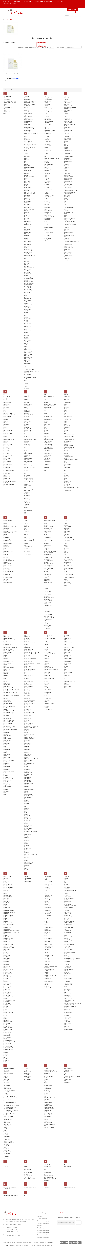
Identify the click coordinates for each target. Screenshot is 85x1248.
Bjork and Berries (48, 164)
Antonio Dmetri (27, 287)
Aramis (25, 314)
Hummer (5, 579)
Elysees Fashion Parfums (30, 439)
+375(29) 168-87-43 (40, 1)
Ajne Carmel (27, 156)
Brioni (45, 209)
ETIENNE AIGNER (28, 492)
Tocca (5, 1127)
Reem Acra (46, 901)
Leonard (5, 709)
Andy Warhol (27, 246)
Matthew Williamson (29, 738)
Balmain (46, 105)
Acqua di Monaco (28, 115)
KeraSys (66, 546)
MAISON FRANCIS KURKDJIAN (31, 652)
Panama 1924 (7, 889)
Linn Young (6, 741)
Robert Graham (48, 940)
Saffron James (67, 882)
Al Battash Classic (28, 166)
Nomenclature (47, 692)
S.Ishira (66, 878)
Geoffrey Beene (68, 416)
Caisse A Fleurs (68, 105)
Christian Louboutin (69, 182)
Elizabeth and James (29, 428)
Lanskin (5, 678)
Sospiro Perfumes (68, 980)
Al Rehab (26, 175)
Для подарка (67, 1166)
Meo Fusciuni (27, 769)
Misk (25, 806)
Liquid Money (6, 743)
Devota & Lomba (7, 444)
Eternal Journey (28, 490)
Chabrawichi (67, 153)
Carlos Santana (68, 121)
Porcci (5, 1024)
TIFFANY (5, 1121)
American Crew (27, 224)
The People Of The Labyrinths (11, 1105)
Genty (65, 413)
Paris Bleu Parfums (8, 940)
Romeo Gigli (47, 961)
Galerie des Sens (68, 398)
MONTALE (26, 837)
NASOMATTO (47, 644)
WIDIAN (66, 1081)
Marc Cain (26, 689)
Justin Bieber (47, 623)
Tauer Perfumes (7, 1074)
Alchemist (26, 190)
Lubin (4, 794)
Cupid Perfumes (68, 252)
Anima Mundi (27, 257)
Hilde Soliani (6, 556)
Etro (25, 512)
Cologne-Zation (68, 220)
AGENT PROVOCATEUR (29, 147)
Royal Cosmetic (48, 972)
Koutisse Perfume (68, 574)
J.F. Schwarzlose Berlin (49, 520)
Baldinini (46, 102)
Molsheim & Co (27, 819)
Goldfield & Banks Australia (71, 459)
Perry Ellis (5, 978)
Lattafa (5, 681)
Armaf (25, 329)
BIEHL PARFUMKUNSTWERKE (51, 158)
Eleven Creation (28, 421)
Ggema (66, 430)
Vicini (45, 1096)
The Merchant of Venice (9, 1102)
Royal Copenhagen (49, 970)
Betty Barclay (47, 150)
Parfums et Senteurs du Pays (11, 930)
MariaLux (26, 707)
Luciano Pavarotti (8, 778)
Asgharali (26, 348)
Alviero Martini (27, 218)
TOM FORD (6, 1133)
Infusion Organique (29, 540)
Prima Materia (7, 1037)
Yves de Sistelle (28, 1175)
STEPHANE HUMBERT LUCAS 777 (72, 1003)
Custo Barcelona (68, 253)
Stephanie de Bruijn (69, 1004)
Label (4, 666)
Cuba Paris (67, 249)
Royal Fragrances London (50, 975)
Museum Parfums (28, 862)
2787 (4, 110)
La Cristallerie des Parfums (10, 647)
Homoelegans (7, 563)
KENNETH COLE (68, 542)
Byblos (45, 229)
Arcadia (26, 317)
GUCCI (65, 473)
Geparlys (66, 421)
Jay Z (45, 546)
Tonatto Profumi (7, 1141)
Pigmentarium (7, 1004)
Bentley (46, 138)
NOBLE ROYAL (47, 689)
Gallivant (66, 401)
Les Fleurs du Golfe (8, 721)
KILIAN (65, 556)
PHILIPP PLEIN (7, 986)
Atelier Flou (26, 362)
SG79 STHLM (67, 932)
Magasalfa (26, 644)
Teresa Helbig (7, 1088)
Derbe (5, 438)
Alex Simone (27, 195)
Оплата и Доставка (42, 1218)
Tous (4, 1147)
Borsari (45, 190)
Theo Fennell (6, 1115)
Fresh (45, 462)
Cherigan (66, 167)
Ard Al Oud (26, 320)
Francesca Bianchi (48, 444)
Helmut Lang (6, 539)
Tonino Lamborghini (8, 1142)
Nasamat (46, 641)
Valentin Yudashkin (49, 1070)
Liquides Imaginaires (8, 744)
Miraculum (26, 803)
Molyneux (26, 822)
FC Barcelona (47, 407)
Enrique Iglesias (28, 458)
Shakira (66, 938)
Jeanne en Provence (49, 568)
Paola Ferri (6, 898)
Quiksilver (26, 879)
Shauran (66, 941)
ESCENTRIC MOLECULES (30, 472)
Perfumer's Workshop (9, 973)
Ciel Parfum (67, 195)
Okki (65, 646)
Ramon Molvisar (48, 884)
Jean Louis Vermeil (48, 556)
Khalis (65, 551)
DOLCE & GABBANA (8, 470)
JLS (44, 585)
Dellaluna (5, 428)
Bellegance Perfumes (49, 130)
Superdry (66, 1015)
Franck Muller (47, 450)
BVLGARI (46, 224)
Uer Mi (25, 1070)
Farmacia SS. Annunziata (50, 404)
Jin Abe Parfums (48, 582)
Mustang (26, 866)
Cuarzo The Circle (68, 247)
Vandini (46, 1079)
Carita (65, 116)
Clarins (65, 204)
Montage (26, 836)
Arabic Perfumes (28, 311)
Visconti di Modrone (49, 1115)
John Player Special (49, 597)
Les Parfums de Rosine (9, 726)
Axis (25, 382)
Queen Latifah (27, 878)
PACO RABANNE (7, 876)
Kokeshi (66, 566)
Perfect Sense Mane (8, 970)
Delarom (5, 427)
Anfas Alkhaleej (28, 249)
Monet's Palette (28, 828)
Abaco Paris (27, 99)
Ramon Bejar (47, 882)
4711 (4, 113)
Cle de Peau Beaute (69, 207)
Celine (65, 144)
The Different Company (9, 1094)
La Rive (5, 660)
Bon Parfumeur (48, 181)
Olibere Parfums (68, 650)
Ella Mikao (26, 436)
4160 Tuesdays (7, 111)
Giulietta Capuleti (68, 452)
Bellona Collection (48, 132)
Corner (65, 230)
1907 (4, 105)
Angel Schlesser (28, 252)
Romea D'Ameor (48, 960)
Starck (65, 992)
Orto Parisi (66, 680)
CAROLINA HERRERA (69, 124)
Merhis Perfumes (28, 774)
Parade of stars (7, 902)
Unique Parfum (27, 1076)
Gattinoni (66, 407)
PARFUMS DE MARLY (8, 924)
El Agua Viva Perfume (29, 415)
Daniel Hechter (7, 402)
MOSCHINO (26, 853)
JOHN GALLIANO (48, 594)
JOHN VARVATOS (48, 600)
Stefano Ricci (67, 997)
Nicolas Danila (47, 670)
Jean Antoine (47, 548)
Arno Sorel (26, 334)
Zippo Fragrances (48, 1175)
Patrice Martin (7, 953)
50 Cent (5, 115)
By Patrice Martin (48, 227)
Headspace (6, 534)
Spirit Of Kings (67, 989)
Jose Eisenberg (48, 605)
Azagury (26, 383)
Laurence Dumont (8, 687)
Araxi (25, 315)
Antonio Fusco (27, 289)
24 (4, 108)
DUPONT (5, 483)
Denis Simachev (7, 433)
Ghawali (66, 432)
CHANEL (66, 155)
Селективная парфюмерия (10, 1195)
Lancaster (6, 791)
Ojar (65, 644)
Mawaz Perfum (27, 744)
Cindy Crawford (68, 200)
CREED (65, 243)
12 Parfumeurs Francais (9, 102)
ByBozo (46, 230)
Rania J (45, 890)
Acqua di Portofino (28, 118)
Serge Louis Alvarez (69, 921)
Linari (4, 737)
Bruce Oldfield (47, 212)
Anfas (25, 247)
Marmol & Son (27, 720)
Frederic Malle (47, 461)
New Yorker (47, 661)
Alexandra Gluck (28, 200)
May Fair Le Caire (28, 754)
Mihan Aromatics (28, 788)
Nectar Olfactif (47, 652)
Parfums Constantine (9, 919)
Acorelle (26, 108)
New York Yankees (48, 660)
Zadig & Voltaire (48, 1165)
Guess (65, 478)
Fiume (45, 422)
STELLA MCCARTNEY (69, 1000)
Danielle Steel (7, 405)
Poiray (5, 1015)
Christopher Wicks (68, 193)
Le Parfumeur (7, 701)
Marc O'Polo (27, 697)
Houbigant (6, 568)
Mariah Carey (27, 706)
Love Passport (7, 769)
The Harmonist (7, 1099)
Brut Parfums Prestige (49, 216)
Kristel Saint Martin (69, 577)
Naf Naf (46, 707)
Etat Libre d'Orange (29, 489)
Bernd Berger (47, 142)
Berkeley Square (48, 141)
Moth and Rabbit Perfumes (30, 854)
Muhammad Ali (27, 859)
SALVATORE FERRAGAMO (70, 890)
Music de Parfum (28, 863)
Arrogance (26, 338)
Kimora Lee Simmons (69, 583)
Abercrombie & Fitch (29, 102)
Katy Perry (66, 534)
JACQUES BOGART (48, 526)
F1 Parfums (46, 395)
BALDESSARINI (47, 101)
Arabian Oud (27, 306)
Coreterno (66, 229)
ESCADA (26, 470)
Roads (45, 936)
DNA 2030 (6, 469)
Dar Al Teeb (6, 407)
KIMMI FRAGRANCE (69, 560)
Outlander (66, 687)
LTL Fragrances (7, 777)
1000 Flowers (6, 99)
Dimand (5, 459)
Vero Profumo (47, 1088)
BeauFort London (48, 121)
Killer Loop (66, 557)
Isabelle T (26, 548)
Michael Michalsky (28, 783)
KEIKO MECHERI (68, 537)
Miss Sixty (26, 808)
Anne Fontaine (27, 269)
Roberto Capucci (48, 943)
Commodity (67, 223)
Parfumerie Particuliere (9, 912)
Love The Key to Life (8, 771)
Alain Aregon (27, 181)
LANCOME (6, 677)
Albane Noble (27, 187)
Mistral (25, 811)
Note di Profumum (48, 697)
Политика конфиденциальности (45, 1221)
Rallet (45, 879)
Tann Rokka (6, 1071)
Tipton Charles (7, 1124)
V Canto (46, 1068)
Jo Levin (46, 587)
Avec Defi (26, 379)
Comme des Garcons (69, 221)
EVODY (25, 501)
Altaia (25, 213)
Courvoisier (67, 240)
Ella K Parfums (27, 435)
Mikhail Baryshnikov (29, 789)
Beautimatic (47, 122)
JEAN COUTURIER (48, 553)
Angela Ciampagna (29, 253)
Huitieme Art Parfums (9, 576)
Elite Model (26, 427)
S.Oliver (66, 879)
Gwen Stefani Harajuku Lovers (72, 487)
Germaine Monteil (68, 425)
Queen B (26, 876)
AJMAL (25, 155)
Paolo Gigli (6, 899)
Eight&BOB (27, 410)
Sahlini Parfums (68, 886)
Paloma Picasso (7, 884)
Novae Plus (47, 700)
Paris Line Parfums (8, 944)
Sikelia (65, 953)
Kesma (65, 549)
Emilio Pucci (27, 444)
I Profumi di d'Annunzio (29, 522)
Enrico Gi (26, 456)
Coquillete (66, 227)
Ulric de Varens (27, 1071)
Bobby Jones (47, 235)
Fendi (45, 412)
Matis (25, 735)
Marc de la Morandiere (29, 691)
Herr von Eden (7, 549)
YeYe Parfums (27, 1169)
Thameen (5, 1093)
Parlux (5, 950)
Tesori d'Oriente (7, 1091)
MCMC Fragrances (28, 760)
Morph (25, 849)
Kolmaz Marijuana (68, 568)
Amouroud (26, 235)
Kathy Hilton (67, 532)
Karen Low (66, 525)
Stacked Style (67, 990)
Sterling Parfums (68, 1007)
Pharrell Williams (7, 983)
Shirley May (67, 946)
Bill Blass (46, 161)
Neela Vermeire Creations (50, 653)
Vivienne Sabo (47, 1119)
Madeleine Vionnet (28, 640)
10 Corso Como (7, 96)
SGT (65, 933)
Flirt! (45, 427)
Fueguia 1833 (47, 467)
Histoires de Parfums (8, 560)
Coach (65, 215)
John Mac (46, 596)
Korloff (65, 570)
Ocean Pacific (67, 638)
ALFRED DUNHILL (28, 203)
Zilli (44, 1174)
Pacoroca (5, 879)
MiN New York (27, 802)
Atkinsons (26, 365)
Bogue (45, 176)
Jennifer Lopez (47, 625)
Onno (65, 664)
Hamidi (5, 525)
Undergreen (27, 1073)
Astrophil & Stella (28, 354)
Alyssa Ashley (27, 221)
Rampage (46, 887)
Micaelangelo (27, 777)
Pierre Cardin (6, 995)
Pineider (5, 1006)
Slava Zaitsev (67, 966)
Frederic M (46, 459)
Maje (25, 672)
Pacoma (5, 878)
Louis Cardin (6, 765)
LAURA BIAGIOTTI (7, 684)
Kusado (66, 580)
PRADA (5, 1031)
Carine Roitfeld (68, 115)
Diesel (5, 456)
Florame (46, 430)
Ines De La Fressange (29, 539)
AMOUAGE (26, 233)
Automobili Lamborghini (30, 377)
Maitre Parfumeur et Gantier (31, 669)
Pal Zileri (5, 882)
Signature (66, 950)
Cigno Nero (67, 196)
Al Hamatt (26, 169)
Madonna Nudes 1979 (29, 643)
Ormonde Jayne (68, 677)
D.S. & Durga (6, 396)
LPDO (4, 772)
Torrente (5, 1158)
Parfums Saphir (7, 936)
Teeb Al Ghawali (7, 1084)
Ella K (25, 433)
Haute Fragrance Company (10, 531)
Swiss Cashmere (68, 1024)
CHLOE (65, 169)
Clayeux (66, 206)
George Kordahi (68, 418)
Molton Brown (27, 820)
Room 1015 (46, 964)
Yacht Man (26, 1165)
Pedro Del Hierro (7, 963)
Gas (65, 489)
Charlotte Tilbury (68, 161)
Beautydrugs (47, 124)
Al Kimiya (26, 172)
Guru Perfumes (68, 479)
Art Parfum (26, 341)
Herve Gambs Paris (8, 551)
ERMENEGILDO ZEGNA (29, 467)
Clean (65, 209)
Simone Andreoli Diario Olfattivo (72, 958)
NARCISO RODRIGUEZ (49, 638)
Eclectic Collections (29, 398)
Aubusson (26, 372)
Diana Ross (6, 450)
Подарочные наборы (69, 1187)
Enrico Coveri (27, 455)
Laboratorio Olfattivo (8, 667)
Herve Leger (6, 553)
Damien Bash (6, 399)
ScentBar (66, 910)
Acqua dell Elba (27, 110)
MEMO (25, 765)
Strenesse (66, 1011)
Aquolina (26, 303)
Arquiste (26, 337)
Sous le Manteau (68, 983)
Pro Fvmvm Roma (7, 1046)
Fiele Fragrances (48, 416)
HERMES (5, 545)
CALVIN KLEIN (67, 108)
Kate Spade (67, 531)
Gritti (65, 470)
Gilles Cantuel (67, 441)
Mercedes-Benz (28, 772)
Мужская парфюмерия (30, 1187)
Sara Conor (67, 902)
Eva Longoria (27, 495)
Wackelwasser (67, 1068)
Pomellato (6, 1020)
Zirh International (48, 1177)
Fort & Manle (47, 435)
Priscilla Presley (7, 1043)
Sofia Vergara (67, 970)
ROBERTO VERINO (48, 946)
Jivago (45, 583)
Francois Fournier (48, 453)
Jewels (45, 577)
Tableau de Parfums (8, 1068)
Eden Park (26, 402)
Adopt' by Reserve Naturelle (31, 129)
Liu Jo (4, 746)
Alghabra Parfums (28, 206)
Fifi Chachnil (47, 418)
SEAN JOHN (67, 915)
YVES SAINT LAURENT (29, 1178)
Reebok (46, 898)
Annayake (26, 266)
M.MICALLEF (27, 636)
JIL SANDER (47, 579)
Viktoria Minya (47, 1110)
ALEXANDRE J (27, 201)
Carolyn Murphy (68, 127)
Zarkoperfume (47, 1166)
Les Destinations (7, 718)
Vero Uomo (46, 1090)
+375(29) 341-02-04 (10, 1)
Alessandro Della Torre (29, 193)
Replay (45, 921)
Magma (26, 646)
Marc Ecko (26, 692)
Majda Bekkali (27, 670)
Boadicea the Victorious (50, 172)
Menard (26, 766)
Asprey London (27, 349)
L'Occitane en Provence (9, 643)
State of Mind (67, 995)
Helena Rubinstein (8, 582)
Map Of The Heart (28, 686)
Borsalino (46, 187)
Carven (66, 257)
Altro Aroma (27, 215)
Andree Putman (28, 243)
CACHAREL (67, 98)
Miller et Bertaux (28, 797)
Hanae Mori (6, 528)
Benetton (46, 136)
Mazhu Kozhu (27, 755)
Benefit (46, 135)
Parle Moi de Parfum (8, 947)
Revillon (46, 924)
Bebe (45, 125)
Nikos (45, 680)
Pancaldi (5, 890)
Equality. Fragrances (29, 462)
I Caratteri (26, 520)
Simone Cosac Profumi (70, 960)
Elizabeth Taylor (28, 432)
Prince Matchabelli (8, 1040)
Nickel (45, 664)
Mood (25, 842)
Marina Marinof (27, 714)
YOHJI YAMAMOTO (28, 1172)
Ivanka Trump (27, 554)
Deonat (5, 435)
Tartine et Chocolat (11, 19)
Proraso (5, 1052)
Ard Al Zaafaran (28, 321)
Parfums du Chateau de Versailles (12, 926)
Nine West (46, 683)
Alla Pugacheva (28, 207)
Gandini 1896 (67, 402)
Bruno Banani (47, 215)
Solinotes (66, 972)
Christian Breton (68, 178)
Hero (4, 548)
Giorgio (66, 444)
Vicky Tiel (46, 1099)
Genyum (66, 415)
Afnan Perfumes (28, 141)
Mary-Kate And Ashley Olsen (31, 726)
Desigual (5, 441)
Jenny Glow (47, 570)
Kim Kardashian (68, 559)
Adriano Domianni (28, 130)
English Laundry (28, 453)
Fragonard (46, 438)
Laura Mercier (7, 686)
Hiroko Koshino (7, 559)
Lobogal (5, 751)
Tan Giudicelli (6, 1070)
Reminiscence (47, 907)
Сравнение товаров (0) (9, 42)
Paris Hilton (6, 943)
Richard (46, 929)
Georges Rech (67, 419)
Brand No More (47, 203)
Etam (25, 487)
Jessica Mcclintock (48, 627)
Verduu (45, 1087)
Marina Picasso (28, 715)
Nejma (45, 655)
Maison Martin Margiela (30, 658)
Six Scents (66, 964)
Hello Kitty (6, 537)
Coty (65, 237)
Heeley (5, 536)
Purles (5, 1061)
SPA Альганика (68, 984)
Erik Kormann (27, 464)
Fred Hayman (47, 458)
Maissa (25, 667)
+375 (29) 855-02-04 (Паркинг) (14, 1232)
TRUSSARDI (6, 1156)
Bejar (45, 127)
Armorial (26, 332)
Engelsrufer (27, 452)
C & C (65, 96)
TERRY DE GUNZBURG (9, 1090)
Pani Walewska (7, 892)
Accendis (26, 107)
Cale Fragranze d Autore (70, 107)
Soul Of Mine (67, 981)
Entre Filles (26, 459)
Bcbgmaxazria (47, 118)
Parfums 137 (6, 913)
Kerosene (66, 548)
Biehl (45, 156)
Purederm (6, 1058)
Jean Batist (46, 549)
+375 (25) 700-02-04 (11, 1229)
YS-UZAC (26, 1174)
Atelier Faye (27, 360)
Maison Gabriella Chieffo (30, 653)
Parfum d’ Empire (7, 909)
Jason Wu (46, 543)
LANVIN (5, 680)
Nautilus (46, 649)
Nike (45, 677)
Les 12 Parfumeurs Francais (10, 711)
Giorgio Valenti (68, 449)
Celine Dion (67, 145)
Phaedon (5, 981)
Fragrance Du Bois (48, 439)
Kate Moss (66, 529)
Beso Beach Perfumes (49, 145)
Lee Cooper (6, 704)
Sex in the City (67, 930)
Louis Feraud (6, 766)
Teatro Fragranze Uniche (9, 1081)
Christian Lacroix (68, 181)
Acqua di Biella (27, 111)
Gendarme (66, 408)
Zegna (45, 1169)
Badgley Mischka (48, 98)
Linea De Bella (7, 740)
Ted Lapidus (6, 1082)
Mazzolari (26, 757)
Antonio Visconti (28, 294)
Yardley (26, 1166)
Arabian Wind (27, 309)
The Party (6, 1104)
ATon (25, 366)
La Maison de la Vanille (9, 650)
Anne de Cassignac (29, 267)
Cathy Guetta (67, 139)
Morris (25, 851)
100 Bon (5, 98)
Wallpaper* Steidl (68, 1070)
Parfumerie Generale (8, 910)
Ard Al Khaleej (27, 318)
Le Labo (5, 698)
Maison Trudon (27, 666)
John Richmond (48, 599)
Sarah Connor (67, 904)
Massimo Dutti (27, 731)
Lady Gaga (6, 672)
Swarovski (66, 1018)
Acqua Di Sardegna (29, 119)
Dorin (4, 475)
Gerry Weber (67, 427)
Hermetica (6, 546)
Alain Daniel (27, 182)
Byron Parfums (47, 233)
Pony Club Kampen (8, 1021)
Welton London (68, 1074)
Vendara (46, 1082)
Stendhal (66, 1001)
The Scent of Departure (9, 1107)
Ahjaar (25, 150)
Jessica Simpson (48, 573)
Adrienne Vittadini (28, 132)
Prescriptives (6, 1035)
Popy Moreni (6, 1023)
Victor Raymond (48, 1102)
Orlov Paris (67, 675)
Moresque (26, 845)
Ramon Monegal (48, 886)
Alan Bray (26, 186)
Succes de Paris (68, 1012)
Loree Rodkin (6, 757)
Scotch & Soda (67, 913)
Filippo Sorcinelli (48, 419)
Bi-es (45, 155)
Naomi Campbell (48, 709)
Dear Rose (6, 425)
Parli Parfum (6, 949)
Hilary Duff (6, 554)
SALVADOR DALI (68, 889)
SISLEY (65, 963)
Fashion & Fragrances (49, 405)
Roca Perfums (47, 947)
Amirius (25, 227)
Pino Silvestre (7, 1007)
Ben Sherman (47, 133)
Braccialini (46, 237)
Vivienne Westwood (49, 1127)
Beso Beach (47, 144)
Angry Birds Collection (29, 255)
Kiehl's (65, 554)
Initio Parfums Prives (29, 542)
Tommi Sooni (6, 1136)
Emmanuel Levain (28, 445)
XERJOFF (5, 1166)
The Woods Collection (9, 1113)
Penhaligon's (6, 964)
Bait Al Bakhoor (48, 99)
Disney (5, 466)
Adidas (25, 125)
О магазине (40, 1216)
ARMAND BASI (27, 331)
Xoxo (4, 1168)
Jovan (45, 610)
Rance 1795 (47, 889)
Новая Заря (47, 1187)
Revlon (45, 926)
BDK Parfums (47, 119)
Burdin (45, 221)
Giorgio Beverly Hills (69, 447)
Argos (25, 324)
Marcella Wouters (28, 701)
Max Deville (26, 748)
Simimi (65, 955)
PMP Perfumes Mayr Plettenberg (12, 1014)
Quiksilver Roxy (28, 881)
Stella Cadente (68, 998)
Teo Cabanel (6, 1085)
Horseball (5, 566)
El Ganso (26, 418)
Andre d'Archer (27, 240)
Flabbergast (47, 424)
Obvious (66, 636)
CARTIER (66, 135)
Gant (65, 404)
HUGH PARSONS (7, 573)
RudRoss (46, 983)
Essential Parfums (28, 481)
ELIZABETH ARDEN (28, 430)
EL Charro (26, 416)
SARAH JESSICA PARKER (70, 906)
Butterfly (46, 223)
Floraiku (46, 428)
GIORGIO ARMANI (68, 445)
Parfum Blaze (6, 907)
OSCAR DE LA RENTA (69, 681)
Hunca (5, 580)
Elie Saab (26, 422)
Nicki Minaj (46, 666)
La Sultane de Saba (8, 661)
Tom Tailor (6, 1135)
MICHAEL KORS (27, 782)
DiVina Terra (6, 467)
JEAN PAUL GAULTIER (49, 560)
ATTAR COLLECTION (29, 369)
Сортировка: (60, 47)
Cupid (65, 250)
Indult (25, 536)
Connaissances (68, 226)
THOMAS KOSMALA (8, 1119)
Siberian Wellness (68, 949)
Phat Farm (6, 984)
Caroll (65, 125)
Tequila (5, 1087)
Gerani (65, 422)
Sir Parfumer (67, 961)
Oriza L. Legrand (68, 672)
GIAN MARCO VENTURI (70, 435)
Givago (66, 453)
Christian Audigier (68, 176)
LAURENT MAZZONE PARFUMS (11, 689)
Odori (65, 641)
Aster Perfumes (28, 351)
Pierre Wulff (6, 1003)
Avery (25, 380)
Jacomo (46, 525)
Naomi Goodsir (47, 636)
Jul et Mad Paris (48, 616)
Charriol (66, 162)
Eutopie (26, 493)
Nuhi (45, 704)
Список (14, 47)
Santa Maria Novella (69, 898)
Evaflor (25, 496)
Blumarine (46, 170)
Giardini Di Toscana (69, 438)
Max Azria (26, 746)
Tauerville (5, 1076)
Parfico (5, 906)
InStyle (25, 545)
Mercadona (27, 771)
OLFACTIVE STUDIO (69, 647)
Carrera (66, 132)
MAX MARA (26, 751)
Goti (65, 461)
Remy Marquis (47, 910)
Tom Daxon (6, 1132)
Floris (45, 432)
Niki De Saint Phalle (49, 678)
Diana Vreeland (7, 452)
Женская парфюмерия (9, 1187)
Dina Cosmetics (7, 461)
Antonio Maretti (28, 291)
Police (5, 1018)
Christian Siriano (68, 186)
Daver (5, 410)
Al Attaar (26, 164)
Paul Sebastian (7, 960)
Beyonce (46, 153)
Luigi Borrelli (6, 785)
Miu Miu (26, 812)
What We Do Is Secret (69, 1077)
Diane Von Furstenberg (9, 455)
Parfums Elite (6, 929)
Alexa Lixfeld (27, 196)
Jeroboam (46, 571)
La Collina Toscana (8, 646)
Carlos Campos (68, 119)
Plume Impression (8, 1012)
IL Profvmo (26, 531)
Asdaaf (25, 346)
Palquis (5, 886)
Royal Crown (47, 973)
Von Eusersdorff (48, 1122)
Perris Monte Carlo (8, 977)
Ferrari (45, 415)
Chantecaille (67, 158)
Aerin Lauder (27, 135)
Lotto (4, 792)
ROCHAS (46, 952)
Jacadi (45, 523)
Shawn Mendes (68, 943)
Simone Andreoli (68, 957)
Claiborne (66, 203)
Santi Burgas (67, 899)
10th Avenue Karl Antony (9, 101)
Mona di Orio (27, 823)
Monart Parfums (28, 825)
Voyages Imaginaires (49, 1124)
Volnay (45, 1121)
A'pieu (25, 98)
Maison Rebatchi (28, 660)
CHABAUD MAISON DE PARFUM (72, 152)
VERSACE (46, 1093)
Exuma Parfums (28, 510)
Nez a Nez (46, 663)
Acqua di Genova (28, 113)
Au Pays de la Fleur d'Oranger (31, 371)
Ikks (25, 528)
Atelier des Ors (27, 358)
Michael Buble (27, 778)
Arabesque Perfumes (29, 304)
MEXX (25, 775)
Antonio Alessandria (29, 283)
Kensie (65, 543)
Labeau (5, 664)
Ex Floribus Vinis (28, 503)
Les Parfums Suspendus (9, 727)
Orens (65, 667)
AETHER (26, 138)
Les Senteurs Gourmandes (10, 729)
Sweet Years (67, 1021)
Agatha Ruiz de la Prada (30, 144)
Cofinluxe (66, 216)
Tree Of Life (6, 1148)
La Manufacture (7, 652)
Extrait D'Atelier (28, 509)
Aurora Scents (27, 374)
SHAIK (65, 935)
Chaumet (66, 166)
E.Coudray (26, 395)
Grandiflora (67, 466)
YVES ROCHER (27, 1177)
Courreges (66, 238)
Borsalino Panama (48, 189)
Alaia (25, 179)
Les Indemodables (8, 723)
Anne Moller (27, 272)
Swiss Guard (67, 1026)
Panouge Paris (7, 895)
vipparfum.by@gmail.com (9, 3)
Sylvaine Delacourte (69, 1029)
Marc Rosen (27, 698)
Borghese (46, 184)
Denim (5, 432)
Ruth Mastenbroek (48, 987)
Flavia (45, 425)
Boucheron (46, 198)
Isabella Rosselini (28, 546)
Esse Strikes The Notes (30, 479)
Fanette (46, 402)
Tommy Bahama (7, 1138)
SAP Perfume (67, 901)
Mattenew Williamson (29, 737)
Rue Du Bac (47, 986)
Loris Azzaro (6, 762)
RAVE (45, 893)
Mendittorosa (27, 768)
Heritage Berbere (8, 543)
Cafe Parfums (67, 102)
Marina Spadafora (28, 717)
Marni (25, 721)
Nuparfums (46, 706)
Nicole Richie (47, 675)
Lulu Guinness (7, 788)
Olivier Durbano (68, 655)
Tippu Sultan (6, 1122)
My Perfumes (27, 868)
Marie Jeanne (27, 709)
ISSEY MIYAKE (27, 551)
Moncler (26, 826)
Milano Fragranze (28, 794)
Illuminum (26, 534)
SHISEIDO (66, 947)
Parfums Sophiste (8, 938)
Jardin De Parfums (48, 540)
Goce (65, 458)
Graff (65, 462)
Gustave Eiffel (67, 481)
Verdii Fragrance (48, 1085)
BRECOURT (47, 204)
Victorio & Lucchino (49, 1108)
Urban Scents (27, 1079)
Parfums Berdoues (8, 915)
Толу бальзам (27, 1197)
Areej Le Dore (27, 323)
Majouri (25, 674)
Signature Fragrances (69, 952)
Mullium (26, 860)
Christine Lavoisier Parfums (71, 190)
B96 (45, 96)
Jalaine (45, 536)
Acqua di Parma (28, 116)
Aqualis (25, 301)
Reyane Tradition (48, 927)
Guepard (66, 475)
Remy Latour (47, 909)
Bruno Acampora (48, 213)
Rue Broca (46, 984)
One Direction (67, 661)
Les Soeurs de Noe (8, 731)
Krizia (65, 585)
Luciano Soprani (7, 780)
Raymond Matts (48, 895)
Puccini (5, 1055)
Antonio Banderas (28, 284)
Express (26, 507)
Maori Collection (28, 684)
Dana (4, 401)
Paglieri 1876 (6, 881)
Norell (45, 695)
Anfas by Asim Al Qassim (30, 250)
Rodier (45, 953)
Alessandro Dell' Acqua (29, 192)
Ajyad (25, 158)
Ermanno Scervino (28, 466)
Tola (4, 1130)
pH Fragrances (7, 980)
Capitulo (66, 113)
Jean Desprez (47, 554)
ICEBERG (26, 523)
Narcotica (46, 640)
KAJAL (65, 520)
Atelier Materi (27, 363)
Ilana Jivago (27, 532)
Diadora (5, 447)
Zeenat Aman (47, 1168)
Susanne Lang (67, 1017)
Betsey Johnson (48, 149)
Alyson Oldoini (27, 220)
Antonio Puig (27, 292)
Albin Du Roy (27, 189)
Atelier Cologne (28, 357)
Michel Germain (28, 785)
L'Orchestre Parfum (8, 644)
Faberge (46, 398)
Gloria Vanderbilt (68, 456)
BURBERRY (47, 220)
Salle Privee (67, 887)
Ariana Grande (27, 326)
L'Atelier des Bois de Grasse (10, 640)
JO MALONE (47, 588)
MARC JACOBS (27, 694)
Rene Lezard (47, 913)
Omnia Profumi (68, 658)
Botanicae (46, 193)
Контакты (39, 1225)
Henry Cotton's (7, 542)
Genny (65, 410)
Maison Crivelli (27, 650)
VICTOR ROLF (47, 1104)
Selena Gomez (67, 918)
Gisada (66, 450)
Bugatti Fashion (48, 218)
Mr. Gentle (26, 856)
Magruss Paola (27, 647)
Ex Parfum (26, 506)
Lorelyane (6, 758)
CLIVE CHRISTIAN (68, 212)
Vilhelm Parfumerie (49, 1111)
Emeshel (26, 442)
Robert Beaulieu (48, 938)
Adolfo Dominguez (28, 127)
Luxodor (5, 789)
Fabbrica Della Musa (49, 396)
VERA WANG (47, 1084)
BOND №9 (46, 182)
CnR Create (67, 213)
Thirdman (5, 1118)
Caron (65, 129)
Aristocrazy (26, 328)
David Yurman (7, 416)
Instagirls (26, 543)
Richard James (47, 930)
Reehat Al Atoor (48, 899)
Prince (5, 1038)
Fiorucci (46, 421)
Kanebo (66, 522)
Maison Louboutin (28, 657)
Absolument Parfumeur (30, 104)
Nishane (46, 684)
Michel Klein (27, 786)
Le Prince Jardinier (8, 703)
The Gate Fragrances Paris (10, 1098)
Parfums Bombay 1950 (9, 916)
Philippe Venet (7, 987)
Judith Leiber (47, 613)
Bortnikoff (46, 192)
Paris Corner (6, 941)
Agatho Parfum (28, 145)
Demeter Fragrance (8, 430)
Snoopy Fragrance (68, 969)
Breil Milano (47, 207)
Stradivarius (67, 1009)
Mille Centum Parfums (29, 795)
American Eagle (28, 226)
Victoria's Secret (48, 1105)
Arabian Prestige (28, 308)
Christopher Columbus (69, 192)
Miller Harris (27, 798)
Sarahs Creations (68, 907)
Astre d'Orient (27, 352)
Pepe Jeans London (8, 969)
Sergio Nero (67, 926)
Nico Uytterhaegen (49, 667)
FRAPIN (46, 456)
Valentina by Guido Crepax (50, 1071)
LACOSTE (5, 670)
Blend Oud (46, 167)
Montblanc (26, 840)
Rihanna (46, 933)
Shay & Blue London (69, 944)
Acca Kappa (27, 105)
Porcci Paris (6, 1026)
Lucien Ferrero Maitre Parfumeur (11, 782)
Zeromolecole (47, 1172)
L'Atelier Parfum (7, 641)
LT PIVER (5, 775)
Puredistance (6, 1060)
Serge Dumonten (68, 919)
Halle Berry (6, 522)
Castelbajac (67, 258)
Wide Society (67, 1079)
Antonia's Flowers (28, 281)
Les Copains (6, 717)
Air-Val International (29, 152)
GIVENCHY (66, 455)
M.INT (25, 635)
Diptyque (5, 462)
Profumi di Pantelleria (9, 1048)
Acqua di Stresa (28, 121)
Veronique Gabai (48, 1091)
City (65, 201)
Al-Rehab (26, 178)
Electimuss (26, 419)
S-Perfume (66, 876)
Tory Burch (6, 1145)
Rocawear (46, 949)
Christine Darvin (68, 189)
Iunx (25, 553)
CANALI (66, 111)
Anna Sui (26, 264)
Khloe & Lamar (67, 553)
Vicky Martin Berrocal (49, 1098)
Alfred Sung (27, 388)
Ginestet (66, 442)
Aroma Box (26, 335)
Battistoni (46, 116)
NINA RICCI (46, 681)
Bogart (45, 175)
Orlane (65, 674)
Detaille (5, 442)
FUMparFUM (47, 469)
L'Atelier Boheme (7, 638)
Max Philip (26, 752)
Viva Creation (47, 1116)
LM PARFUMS (6, 749)
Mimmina (26, 800)
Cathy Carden (67, 138)
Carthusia (66, 133)
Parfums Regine (7, 935)
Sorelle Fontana (68, 978)
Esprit (25, 476)
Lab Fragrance (7, 663)
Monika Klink (27, 829)
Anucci (25, 295)
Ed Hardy (26, 399)
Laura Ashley (6, 683)
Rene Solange (47, 915)
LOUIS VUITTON (7, 768)
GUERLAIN (66, 476)
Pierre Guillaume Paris (9, 1000)
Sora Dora (66, 977)
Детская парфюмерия (70, 1165)
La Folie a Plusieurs (8, 649)
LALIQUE (5, 674)
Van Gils (46, 1077)
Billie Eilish (46, 162)
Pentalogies (6, 966)
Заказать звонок (72, 9)
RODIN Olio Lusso (48, 955)
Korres (65, 571)
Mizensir (26, 814)
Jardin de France (48, 539)
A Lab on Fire (27, 96)
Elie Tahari (26, 424)
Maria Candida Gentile (29, 703)
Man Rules (26, 678)
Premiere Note (7, 1032)
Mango (25, 683)
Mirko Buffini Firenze (29, 805)
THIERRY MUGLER (8, 1116)
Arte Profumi (27, 345)
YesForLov (26, 1168)
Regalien (46, 904)
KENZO (66, 545)
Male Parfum (27, 677)
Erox (25, 469)
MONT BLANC (27, 834)
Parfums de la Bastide (9, 923)
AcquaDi (26, 122)
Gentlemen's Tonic (68, 412)
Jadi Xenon (46, 532)
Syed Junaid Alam (68, 1028)
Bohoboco (46, 178)
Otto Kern (66, 684)
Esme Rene (26, 473)
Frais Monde (47, 442)
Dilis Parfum (6, 458)
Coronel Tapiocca (68, 232)
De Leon (5, 421)
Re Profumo (47, 896)
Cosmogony (67, 233)
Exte (25, 513)
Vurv (45, 1125)
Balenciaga (47, 104)
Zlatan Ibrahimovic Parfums (51, 1178)
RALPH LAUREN (48, 881)
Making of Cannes (28, 675)
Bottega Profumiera (49, 195)
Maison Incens (27, 655)
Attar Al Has (27, 368)
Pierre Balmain (7, 994)
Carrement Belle (68, 130)
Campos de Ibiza (68, 110)
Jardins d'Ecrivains (48, 542)
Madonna (26, 641)
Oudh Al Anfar (67, 686)
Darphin (5, 408)
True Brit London (7, 1152)
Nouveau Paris (47, 698)
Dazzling (5, 419)
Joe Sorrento (47, 628)
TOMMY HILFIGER (7, 1139)
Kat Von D (66, 528)
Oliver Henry (67, 653)
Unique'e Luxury (28, 1077)
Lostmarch (6, 763)
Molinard (26, 817)
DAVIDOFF (6, 418)
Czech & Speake (68, 255)
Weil (65, 1073)
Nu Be (45, 701)
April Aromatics (27, 300)
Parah (5, 904)
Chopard (66, 172)
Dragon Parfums (7, 476)
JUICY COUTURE (48, 614)
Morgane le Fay (28, 848)
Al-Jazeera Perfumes (29, 176)
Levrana (5, 734)
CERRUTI (66, 149)
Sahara (66, 884)
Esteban (26, 484)
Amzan (25, 237)
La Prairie (5, 658)
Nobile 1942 (47, 687)
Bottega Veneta (48, 196)
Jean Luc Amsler (48, 557)
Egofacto (26, 408)
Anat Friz (26, 238)
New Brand (46, 658)
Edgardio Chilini (28, 404)
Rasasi (45, 892)
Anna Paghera (27, 261)
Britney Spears (47, 238)
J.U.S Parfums (47, 522)
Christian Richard (68, 184)
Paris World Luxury (8, 946)
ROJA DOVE (47, 958)
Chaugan (66, 164)
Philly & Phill (6, 989)
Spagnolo (66, 987)
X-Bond (5, 1165)
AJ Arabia (26, 153)
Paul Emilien (6, 958)
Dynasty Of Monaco (8, 484)
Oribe (65, 669)
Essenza (26, 483)
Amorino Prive (27, 232)
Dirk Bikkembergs (8, 464)
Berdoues (46, 139)
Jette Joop (46, 576)
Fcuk (45, 408)
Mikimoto (26, 791)
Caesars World (68, 101)
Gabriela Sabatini (68, 395)
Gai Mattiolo (67, 396)
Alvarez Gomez (27, 216)
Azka (25, 385)
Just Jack (46, 622)
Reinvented (47, 906)
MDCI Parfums (27, 762)
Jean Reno (46, 562)
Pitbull (5, 1009)
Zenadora (46, 1171)
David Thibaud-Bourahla (9, 415)
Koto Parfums (67, 573)
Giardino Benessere (69, 439)
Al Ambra (26, 162)
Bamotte (46, 107)
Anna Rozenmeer (28, 263)
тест (25, 1195)
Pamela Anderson (8, 887)
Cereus (66, 147)
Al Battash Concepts (29, 167)
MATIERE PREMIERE (29, 734)
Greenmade (67, 467)
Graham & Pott (68, 464)
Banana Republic (48, 108)
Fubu (45, 466)
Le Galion (5, 697)
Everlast (26, 498)
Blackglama (47, 166)
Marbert (26, 687)
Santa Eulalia (67, 896)
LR (4, 774)
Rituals (45, 935)
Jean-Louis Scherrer (49, 563)
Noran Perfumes (48, 694)
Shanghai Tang (68, 940)
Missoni (26, 809)
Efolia (25, 407)
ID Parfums (26, 526)
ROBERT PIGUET (48, 941)
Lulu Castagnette (8, 786)
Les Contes (6, 715)
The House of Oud (8, 1101)
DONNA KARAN (7, 473)
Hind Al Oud (6, 557)
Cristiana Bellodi (68, 244)
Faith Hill (46, 401)
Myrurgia (26, 869)
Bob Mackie (47, 173)
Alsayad (26, 210)
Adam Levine (27, 124)
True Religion (6, 1153)
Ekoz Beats (26, 413)
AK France (26, 159)
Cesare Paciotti (68, 150)
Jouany (45, 608)
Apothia (26, 297)
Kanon (65, 523)
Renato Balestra (48, 912)
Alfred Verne (27, 204)
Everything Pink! (28, 499)
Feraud (45, 413)
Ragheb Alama (47, 876)
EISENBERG (27, 412)
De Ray (5, 422)
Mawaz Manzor (27, 743)
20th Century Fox (7, 107)
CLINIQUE (66, 210)
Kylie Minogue (67, 582)
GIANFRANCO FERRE (69, 436)
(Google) (25, 1245)
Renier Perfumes (48, 918)
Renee (45, 916)
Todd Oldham (6, 1128)
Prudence (6, 1054)
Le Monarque (6, 700)
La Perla (5, 657)
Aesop (25, 136)
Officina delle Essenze (69, 643)
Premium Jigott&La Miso (9, 1034)
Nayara (45, 650)
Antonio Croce (27, 286)
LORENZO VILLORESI (8, 760)
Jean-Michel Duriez (48, 565)
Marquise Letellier (28, 723)
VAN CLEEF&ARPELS (49, 1076)
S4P (65, 881)
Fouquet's (46, 436)
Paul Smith (6, 961)
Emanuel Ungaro (28, 441)
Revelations (47, 923)
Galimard (66, 399)
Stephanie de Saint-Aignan (71, 1006)
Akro (25, 161)
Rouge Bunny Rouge (49, 969)
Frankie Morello (48, 455)
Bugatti (46, 240)
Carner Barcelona (68, 122)
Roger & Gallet (47, 957)
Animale (26, 258)
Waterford (66, 1071)
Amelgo (26, 223)
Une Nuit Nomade (28, 1074)
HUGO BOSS (6, 574)
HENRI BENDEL (7, 540)
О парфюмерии (41, 1228)
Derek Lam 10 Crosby (8, 439)
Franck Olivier (47, 452)
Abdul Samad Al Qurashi (30, 101)
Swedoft (66, 1020)
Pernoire (5, 975)
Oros (65, 678)
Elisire (25, 425)
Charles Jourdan (68, 159)
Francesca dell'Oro (48, 445)
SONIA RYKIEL (67, 973)
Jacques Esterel (48, 528)
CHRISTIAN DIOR (68, 179)
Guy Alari (66, 483)
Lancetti (5, 675)
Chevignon (67, 260)
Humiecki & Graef (7, 577)
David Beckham (7, 412)
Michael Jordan (27, 780)
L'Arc (4, 635)
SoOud (65, 975)
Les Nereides (6, 724)
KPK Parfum (67, 576)
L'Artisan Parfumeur (8, 636)
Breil (45, 206)
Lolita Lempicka (7, 754)
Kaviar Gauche (68, 536)
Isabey (25, 549)
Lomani (5, 755)
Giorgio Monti (67, 490)
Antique (26, 280)
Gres (65, 469)
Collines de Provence (69, 218)
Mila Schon (26, 792)
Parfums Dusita (7, 927)
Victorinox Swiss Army (49, 1107)
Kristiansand (67, 579)
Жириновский (7, 1188)
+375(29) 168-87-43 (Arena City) (14, 1235)
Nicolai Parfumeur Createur (51, 669)
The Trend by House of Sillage (11, 1110)
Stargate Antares (68, 994)
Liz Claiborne (6, 748)
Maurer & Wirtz (27, 741)
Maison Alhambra (28, 649)
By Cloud (46, 226)
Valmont (46, 1074)
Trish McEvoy (6, 1150)
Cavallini (66, 142)
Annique (26, 275)
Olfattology (67, 649)
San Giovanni (67, 892)
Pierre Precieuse (7, 1001)
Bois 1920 (46, 179)
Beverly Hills (47, 152)
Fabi (45, 399)
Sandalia (66, 893)
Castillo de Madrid (68, 136)
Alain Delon (26, 184)
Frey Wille (46, 464)
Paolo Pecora (6, 901)
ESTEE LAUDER (27, 486)
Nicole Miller (47, 674)
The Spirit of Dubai (8, 1108)
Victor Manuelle (48, 1101)
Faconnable (47, 472)
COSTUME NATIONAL (69, 235)
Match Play (26, 732)
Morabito (26, 843)
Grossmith (66, 472)
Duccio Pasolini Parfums (9, 481)
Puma (4, 1057)
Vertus (45, 1094)
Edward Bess (27, 405)
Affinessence (27, 139)
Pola (4, 1017)
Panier (5, 893)
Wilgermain (67, 1082)
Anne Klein (26, 270)
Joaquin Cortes (47, 591)
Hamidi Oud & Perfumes (9, 526)
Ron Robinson (47, 963)
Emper (25, 449)
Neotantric (46, 657)
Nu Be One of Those (49, 703)
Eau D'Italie (26, 396)
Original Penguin (68, 670)
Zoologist (46, 1180)
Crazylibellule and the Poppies (71, 241)
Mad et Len (26, 638)
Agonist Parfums (28, 149)
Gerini (65, 424)
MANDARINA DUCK (28, 681)
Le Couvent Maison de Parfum (11, 695)
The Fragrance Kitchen (9, 1096)
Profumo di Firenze (8, 1049)
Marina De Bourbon (29, 712)
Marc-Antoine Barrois (29, 700)
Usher (25, 1081)
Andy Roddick (27, 244)
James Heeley (47, 537)
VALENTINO (47, 1073)
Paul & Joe (6, 957)
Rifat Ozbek (47, 932)
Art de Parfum (27, 340)
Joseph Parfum (47, 607)
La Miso (5, 655)
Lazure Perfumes (7, 691)
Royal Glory (47, 977)
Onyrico (66, 666)
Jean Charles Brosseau (50, 551)
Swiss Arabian (67, 1023)
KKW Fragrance (68, 565)
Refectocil (46, 902)
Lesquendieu (6, 732)
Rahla (45, 878)
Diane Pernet (6, 453)
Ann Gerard (27, 260)
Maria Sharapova (28, 704)
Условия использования (43, 1223)
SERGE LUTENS (68, 923)
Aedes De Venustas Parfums (31, 133)
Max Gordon (27, 749)
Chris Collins (67, 175)
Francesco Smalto (48, 447)
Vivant (45, 1118)
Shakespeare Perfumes (70, 936)
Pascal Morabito (7, 952)
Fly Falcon (46, 433)
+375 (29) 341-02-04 (11, 1227)
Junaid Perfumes (48, 619)
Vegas (45, 1081)
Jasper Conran (47, 545)
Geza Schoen (67, 428)
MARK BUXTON (27, 718)
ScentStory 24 (67, 912)
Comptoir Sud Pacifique (70, 224)
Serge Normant (68, 924)
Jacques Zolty (47, 531)
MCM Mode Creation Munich (31, 758)
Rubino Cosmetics (48, 981)
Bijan (45, 159)
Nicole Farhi (47, 672)
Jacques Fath (47, 529)
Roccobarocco (47, 950)
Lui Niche (5, 783)
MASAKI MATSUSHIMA (29, 727)
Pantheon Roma (7, 896)
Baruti (45, 113)
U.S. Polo (26, 1068)
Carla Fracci (67, 118)
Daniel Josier (6, 404)
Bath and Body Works (49, 115)
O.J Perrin (66, 635)
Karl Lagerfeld (67, 526)
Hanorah (5, 529)
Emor (25, 447)
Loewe (5, 752)
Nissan (45, 686)
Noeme (45, 691)
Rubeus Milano (47, 980)
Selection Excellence (69, 916)
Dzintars (5, 486)
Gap (65, 405)
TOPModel (6, 1144)
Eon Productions (28, 461)
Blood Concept (47, 169)
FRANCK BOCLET (48, 449)
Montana (26, 839)
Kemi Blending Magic (69, 539)
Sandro (66, 895)
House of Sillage (7, 570)
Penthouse (6, 967)
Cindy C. (66, 198)
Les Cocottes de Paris (9, 714)
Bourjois (46, 201)
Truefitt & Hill (6, 1155)
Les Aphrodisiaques (8, 712)
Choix (65, 170)
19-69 (5, 104)
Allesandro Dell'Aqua (29, 209)
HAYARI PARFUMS (8, 532)
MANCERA (26, 680)
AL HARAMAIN (27, 170)
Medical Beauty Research (30, 763)
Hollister (5, 562)
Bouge (45, 200)
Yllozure (26, 1171)
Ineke (25, 537)
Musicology (27, 865)
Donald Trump (7, 472)
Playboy (5, 1011)
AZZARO (26, 386)
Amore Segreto (28, 229)
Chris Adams (67, 173)
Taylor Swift (6, 1079)
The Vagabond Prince (9, 1111)
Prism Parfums (7, 1044)
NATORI (46, 646)
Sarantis (66, 909)
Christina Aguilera (68, 187)
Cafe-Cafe (66, 104)
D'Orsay (5, 395)
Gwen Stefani (67, 486)
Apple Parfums (27, 298)
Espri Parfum (27, 475)
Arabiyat (26, 312)
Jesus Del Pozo (47, 574)
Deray (5, 436)
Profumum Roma (7, 1051)
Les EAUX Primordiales (9, 720)
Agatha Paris (27, 142)
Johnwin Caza (47, 602)
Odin (65, 640)
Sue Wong (66, 1014)
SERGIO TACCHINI (68, 927)
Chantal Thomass (68, 156)
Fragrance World (48, 441)
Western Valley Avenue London (72, 1076)
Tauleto (5, 1077)
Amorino (26, 230)
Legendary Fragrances (9, 706)
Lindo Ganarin (7, 738)
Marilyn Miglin (27, 711)
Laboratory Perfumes (8, 669)
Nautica (46, 647)
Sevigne (66, 929)
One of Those (67, 663)
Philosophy (6, 990)
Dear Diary (6, 424)
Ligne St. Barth (7, 735)
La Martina (6, 653)
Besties (46, 147)
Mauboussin (27, 740)
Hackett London (7, 520)
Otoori (65, 683)
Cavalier (66, 141)
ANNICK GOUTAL (28, 274)
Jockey (45, 593)
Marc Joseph (27, 695)
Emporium (26, 450)
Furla (45, 470)
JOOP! (45, 603)
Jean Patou (47, 559)
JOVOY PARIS (47, 611)
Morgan (26, 846)
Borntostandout (48, 186)
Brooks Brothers (48, 210)
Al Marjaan (26, 173)
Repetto (46, 919)
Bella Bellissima (48, 129)
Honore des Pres (7, 565)
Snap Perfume (67, 967)
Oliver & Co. (67, 652)
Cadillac (66, 99)
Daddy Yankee (7, 398)
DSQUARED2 (6, 478)
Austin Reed (27, 375)
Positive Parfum (7, 1029)
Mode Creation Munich (29, 815)
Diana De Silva (7, 449)
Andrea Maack (27, 241)
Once (65, 660)
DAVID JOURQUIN (7, 413)
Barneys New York (48, 111)
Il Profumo (26, 529)
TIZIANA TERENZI (7, 1125)
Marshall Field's (27, 724)
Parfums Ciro (6, 918)
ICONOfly (26, 525)
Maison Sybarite (28, 661)
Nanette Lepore (48, 635)
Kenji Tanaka (67, 540)
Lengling (5, 707)
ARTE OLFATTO (27, 343)
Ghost (65, 433)
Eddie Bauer (27, 401)
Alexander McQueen (29, 198)
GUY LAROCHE (68, 484)
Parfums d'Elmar (7, 921)
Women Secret (68, 1084)
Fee (45, 410)
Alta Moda (26, 212)
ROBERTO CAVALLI (48, 944)
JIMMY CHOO (47, 580)
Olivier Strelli (67, 657)
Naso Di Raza (47, 643)
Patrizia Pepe (6, 955)
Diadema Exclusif (7, 445)
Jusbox (45, 620)
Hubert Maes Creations (9, 571)
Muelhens (26, 857)
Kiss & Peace (67, 562)
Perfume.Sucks (7, 972)
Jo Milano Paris (47, 590)
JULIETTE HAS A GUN (49, 617)
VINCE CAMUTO (48, 1113)
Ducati (5, 479)
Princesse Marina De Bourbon (11, 1041)
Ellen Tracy (26, 438)
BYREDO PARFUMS (49, 232)
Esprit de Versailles (28, 478)
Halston (5, 523)
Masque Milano (27, 729)
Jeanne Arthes (47, 566)
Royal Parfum (47, 978)
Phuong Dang (7, 992)
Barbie (45, 110)
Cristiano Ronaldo (68, 246)
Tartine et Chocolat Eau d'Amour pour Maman (12, 74)
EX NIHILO (26, 504)
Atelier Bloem (27, 355)
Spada (65, 986)
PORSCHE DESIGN (8, 1028)
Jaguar (45, 534)
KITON (65, 563)
